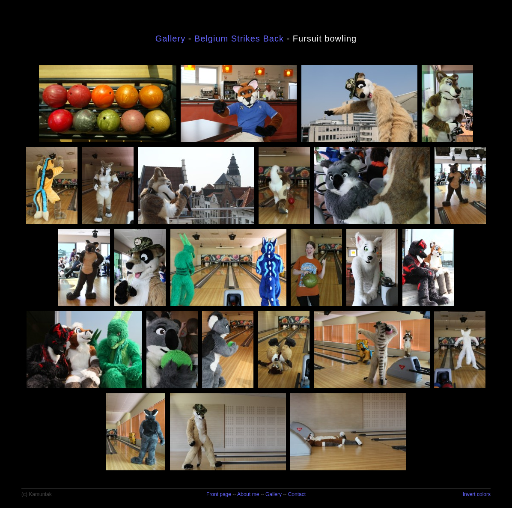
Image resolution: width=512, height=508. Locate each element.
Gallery (170, 38)
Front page (218, 494)
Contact (297, 494)
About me (248, 494)
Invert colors (477, 494)
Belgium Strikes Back (239, 38)
